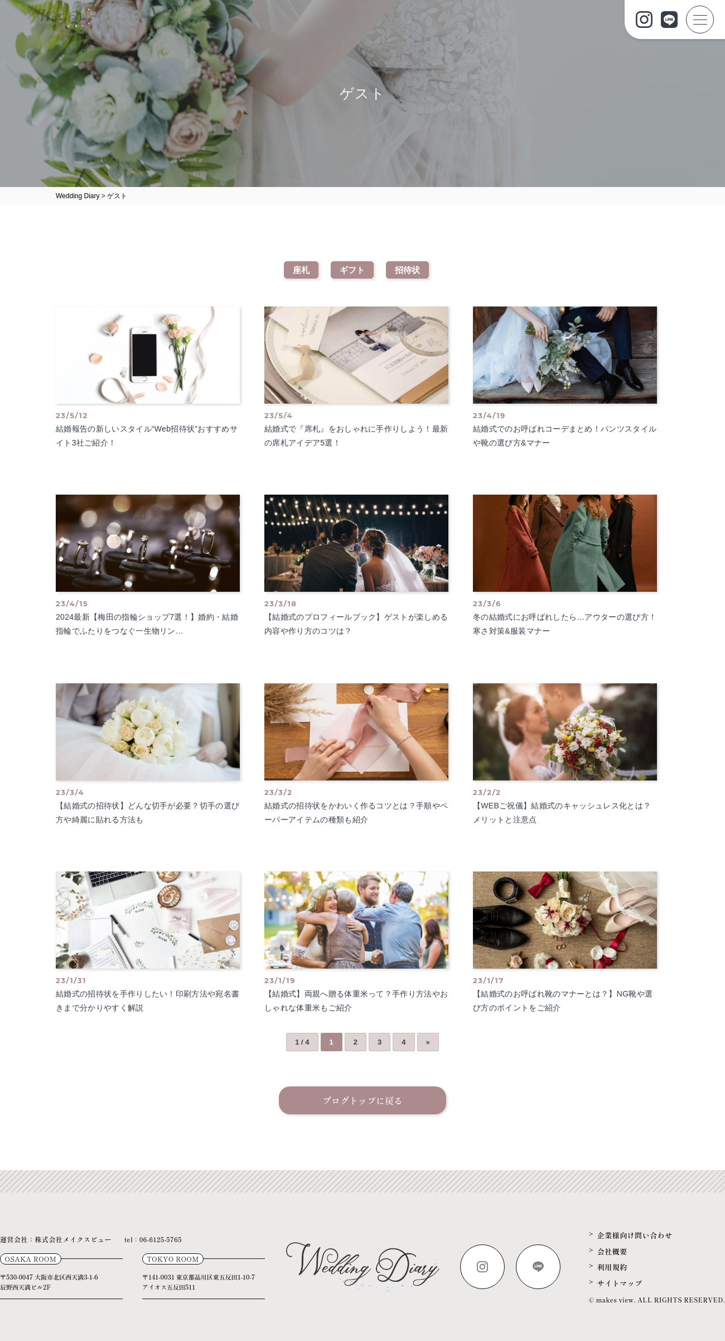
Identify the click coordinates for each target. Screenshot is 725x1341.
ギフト (352, 270)
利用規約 (612, 1267)
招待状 (407, 270)
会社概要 (612, 1251)
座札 (301, 270)
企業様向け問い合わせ (635, 1235)
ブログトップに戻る (362, 1100)
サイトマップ (619, 1283)
